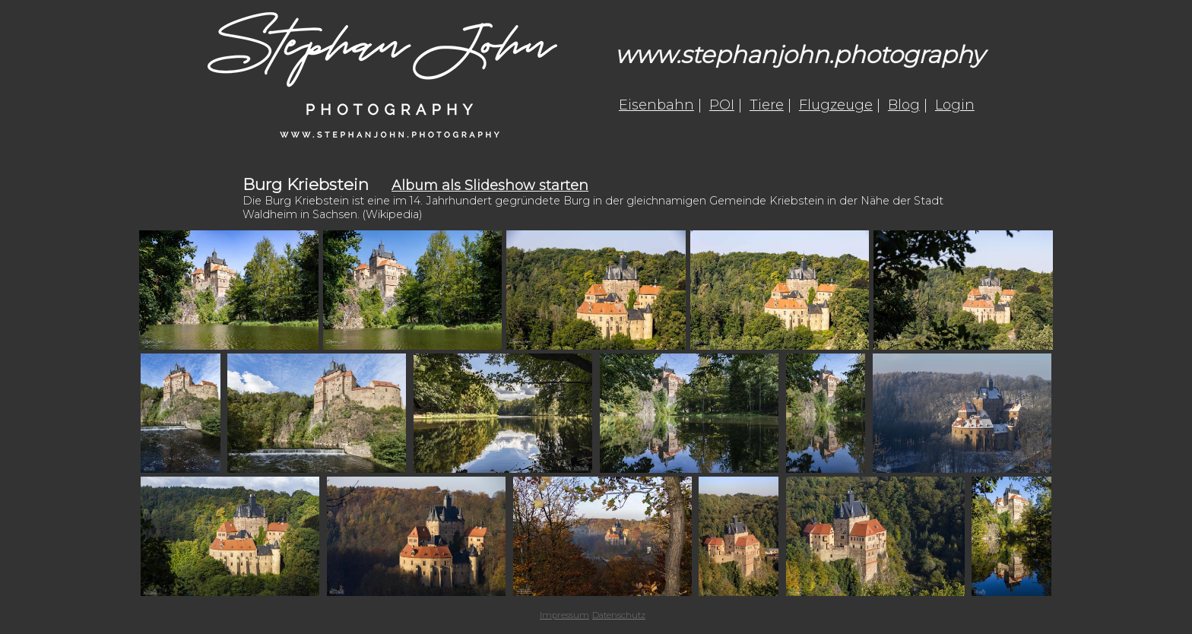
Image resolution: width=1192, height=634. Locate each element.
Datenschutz (618, 615)
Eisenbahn (656, 105)
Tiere (767, 105)
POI (721, 105)
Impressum (564, 615)
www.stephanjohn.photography (799, 54)
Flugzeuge (836, 105)
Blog (904, 105)
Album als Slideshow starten (490, 185)
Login (955, 105)
